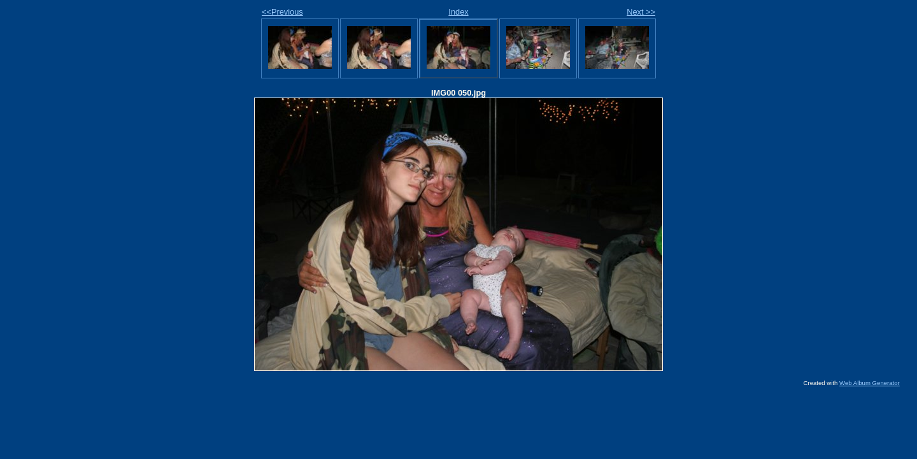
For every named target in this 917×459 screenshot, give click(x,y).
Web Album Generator (869, 382)
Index (458, 12)
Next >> (641, 12)
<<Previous (282, 12)
